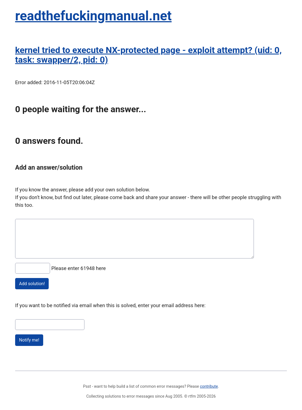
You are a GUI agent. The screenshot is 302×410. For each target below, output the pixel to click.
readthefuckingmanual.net (93, 16)
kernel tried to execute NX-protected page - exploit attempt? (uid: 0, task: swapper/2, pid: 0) (148, 55)
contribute (209, 386)
